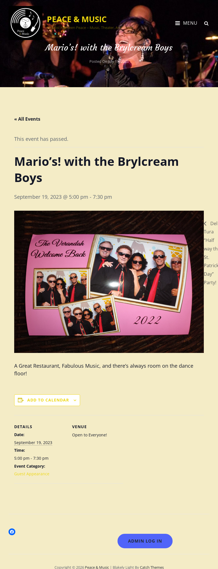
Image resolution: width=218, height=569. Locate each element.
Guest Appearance (31, 473)
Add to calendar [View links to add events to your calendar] (48, 400)
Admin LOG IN (145, 541)
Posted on (109, 61)
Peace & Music (77, 19)
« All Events (27, 119)
